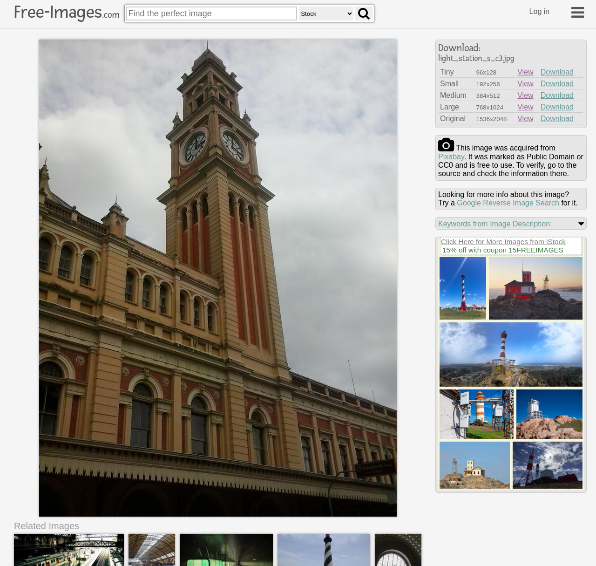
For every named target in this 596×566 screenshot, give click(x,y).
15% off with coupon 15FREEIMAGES (502, 250)
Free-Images (66, 12)
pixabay (451, 157)
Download (557, 72)
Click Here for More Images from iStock (503, 241)
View (525, 72)
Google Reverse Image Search (508, 203)
